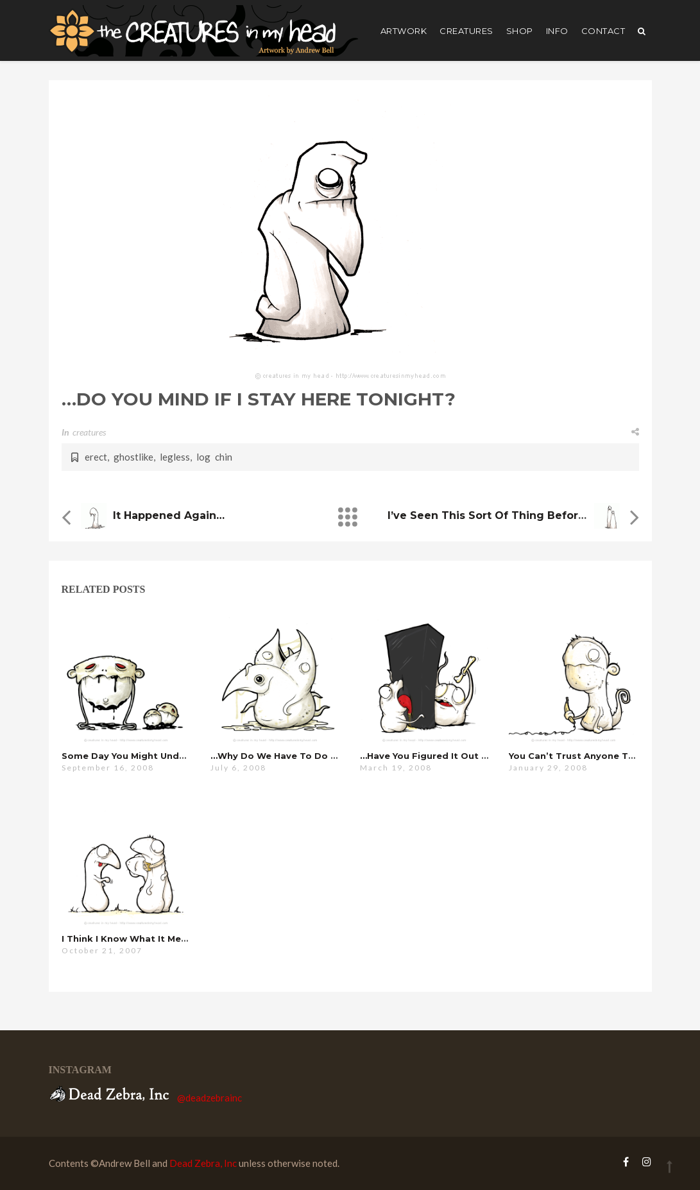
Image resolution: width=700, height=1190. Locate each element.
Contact (603, 31)
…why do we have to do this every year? (308, 756)
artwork (403, 31)
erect (96, 457)
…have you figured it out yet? (430, 756)
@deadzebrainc (209, 1097)
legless (175, 457)
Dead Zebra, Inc (203, 1163)
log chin (214, 457)
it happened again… (169, 515)
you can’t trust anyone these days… (596, 756)
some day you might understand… (142, 756)
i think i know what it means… (133, 938)
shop (519, 31)
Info (557, 31)
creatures (466, 31)
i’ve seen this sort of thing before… (490, 515)
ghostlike (133, 457)
